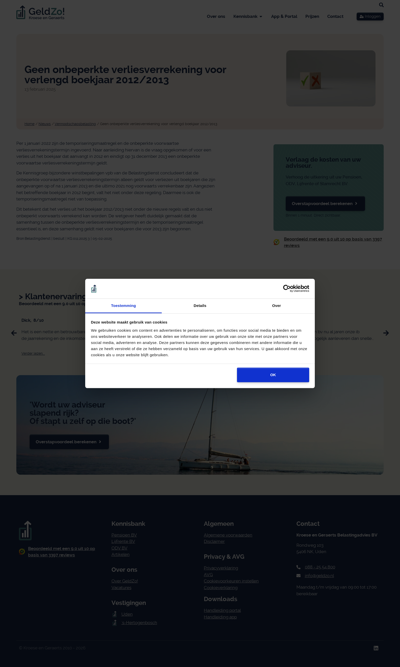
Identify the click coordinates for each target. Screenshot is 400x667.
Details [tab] (200, 305)
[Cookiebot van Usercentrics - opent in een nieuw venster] (287, 288)
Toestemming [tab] (123, 305)
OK (273, 375)
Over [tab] (276, 305)
